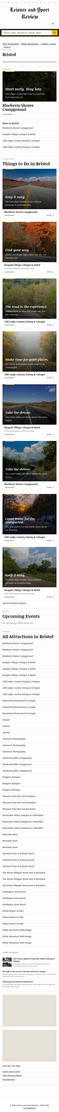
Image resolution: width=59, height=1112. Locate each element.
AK (8, 2)
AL (4, 2)
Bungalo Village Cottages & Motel (19, 134)
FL (37, 2)
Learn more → (8, 114)
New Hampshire (11, 43)
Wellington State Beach (14, 891)
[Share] (50, 215)
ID (48, 2)
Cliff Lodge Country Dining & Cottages (21, 140)
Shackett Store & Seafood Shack (18, 853)
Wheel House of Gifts (13, 910)
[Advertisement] (30, 1010)
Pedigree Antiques (11, 776)
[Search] (54, 32)
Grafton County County (11, 1071)
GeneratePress (29, 1108)
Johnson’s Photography (14, 738)
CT (29, 2)
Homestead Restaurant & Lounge (19, 700)
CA (20, 2)
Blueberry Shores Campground (18, 107)
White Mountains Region (12, 1075)
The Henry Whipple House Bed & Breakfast (24, 872)
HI (44, 2)
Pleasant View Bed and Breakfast (19, 796)
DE (33, 2)
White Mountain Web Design (17, 929)
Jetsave (6, 719)
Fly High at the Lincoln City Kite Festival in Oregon (24, 971)
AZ (12, 2)
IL (51, 2)
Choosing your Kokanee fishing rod (18, 981)
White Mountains (30, 43)
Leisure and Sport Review (29, 13)
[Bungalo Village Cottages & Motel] (29, 242)
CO (24, 2)
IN (55, 2)
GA (41, 2)
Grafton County (48, 43)
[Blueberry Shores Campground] (29, 86)
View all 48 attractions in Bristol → (15, 603)
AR (16, 2)
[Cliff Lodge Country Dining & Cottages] (29, 298)
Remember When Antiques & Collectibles (23, 815)
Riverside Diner (10, 834)
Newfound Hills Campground (17, 757)
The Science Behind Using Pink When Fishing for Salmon (34, 959)
